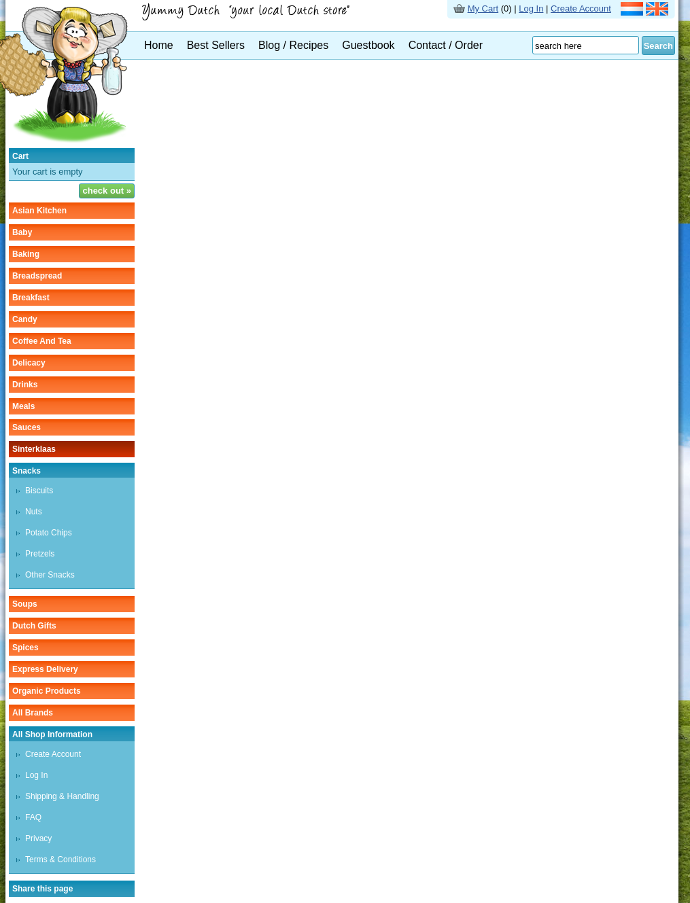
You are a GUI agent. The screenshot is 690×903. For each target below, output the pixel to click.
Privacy (38, 838)
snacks (26, 471)
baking (25, 254)
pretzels (39, 554)
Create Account (581, 8)
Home (158, 45)
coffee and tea (41, 341)
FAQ (33, 817)
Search (658, 46)
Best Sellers (216, 45)
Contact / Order (446, 45)
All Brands (32, 713)
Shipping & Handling (62, 796)
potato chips (48, 532)
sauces (26, 427)
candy (24, 319)
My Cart (483, 8)
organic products (46, 691)
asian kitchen (39, 210)
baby (22, 232)
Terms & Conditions (60, 859)
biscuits (39, 490)
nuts (33, 511)
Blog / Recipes (293, 45)
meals (23, 406)
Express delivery (45, 669)
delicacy (29, 363)
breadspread (37, 276)
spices (25, 647)
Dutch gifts (34, 626)
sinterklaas (34, 449)
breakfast (31, 297)
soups (24, 604)
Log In (531, 8)
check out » (106, 190)
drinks (24, 384)
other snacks (50, 575)
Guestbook (368, 45)
